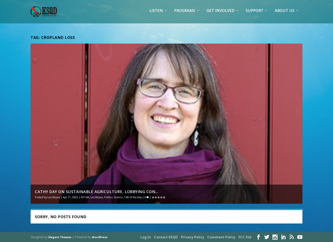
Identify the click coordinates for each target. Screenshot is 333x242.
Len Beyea (54, 197)
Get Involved (220, 14)
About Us (284, 14)
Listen (156, 14)
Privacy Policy (192, 237)
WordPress (99, 237)
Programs (184, 14)
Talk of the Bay (133, 197)
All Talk (85, 197)
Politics (108, 197)
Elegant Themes (59, 237)
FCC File (245, 237)
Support (254, 14)
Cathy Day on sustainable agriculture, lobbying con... (96, 191)
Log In (145, 237)
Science (118, 197)
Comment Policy (221, 237)
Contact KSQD (166, 237)
